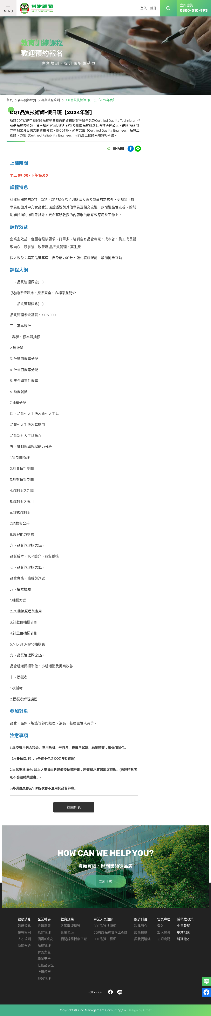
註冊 (153, 8)
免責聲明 (183, 926)
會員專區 (163, 919)
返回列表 (74, 807)
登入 (143, 8)
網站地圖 (183, 932)
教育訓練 (67, 919)
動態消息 (24, 919)
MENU (8, 9)
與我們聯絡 (142, 939)
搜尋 (168, 8)
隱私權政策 (185, 919)
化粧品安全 (46, 965)
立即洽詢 (105, 881)
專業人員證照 (103, 919)
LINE (120, 992)
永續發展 (44, 926)
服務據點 (140, 932)
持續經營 (44, 972)
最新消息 (24, 926)
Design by (135, 1010)
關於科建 (140, 919)
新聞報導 (24, 946)
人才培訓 (24, 939)
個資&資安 (45, 939)
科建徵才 (183, 939)
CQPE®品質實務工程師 (111, 932)
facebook (110, 992)
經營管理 (44, 978)
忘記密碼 (163, 939)
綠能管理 (44, 932)
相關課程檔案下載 (74, 939)
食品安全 (44, 952)
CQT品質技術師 (105, 926)
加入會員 (163, 932)
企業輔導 (44, 919)
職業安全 (44, 959)
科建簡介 (140, 926)
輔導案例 (24, 932)
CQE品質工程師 (105, 939)
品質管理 (44, 946)
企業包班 (67, 932)
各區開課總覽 (70, 926)
